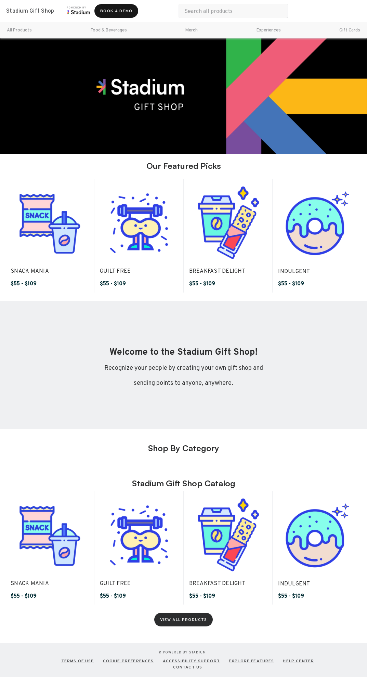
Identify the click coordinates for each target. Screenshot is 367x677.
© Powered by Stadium (182, 652)
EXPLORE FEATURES (251, 661)
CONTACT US (187, 667)
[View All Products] (183, 619)
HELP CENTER (298, 661)
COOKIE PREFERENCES (128, 661)
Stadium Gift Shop (30, 10)
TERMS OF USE (77, 661)
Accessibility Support (191, 661)
